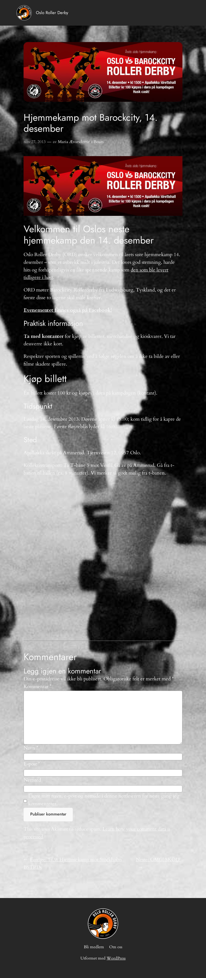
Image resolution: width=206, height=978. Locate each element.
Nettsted (32, 780)
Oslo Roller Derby (52, 12)
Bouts (99, 142)
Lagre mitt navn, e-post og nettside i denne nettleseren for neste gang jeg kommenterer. (103, 800)
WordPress (116, 958)
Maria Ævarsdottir (74, 142)
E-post (32, 764)
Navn (31, 748)
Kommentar (38, 686)
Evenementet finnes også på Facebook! (68, 310)
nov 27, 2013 (35, 142)
